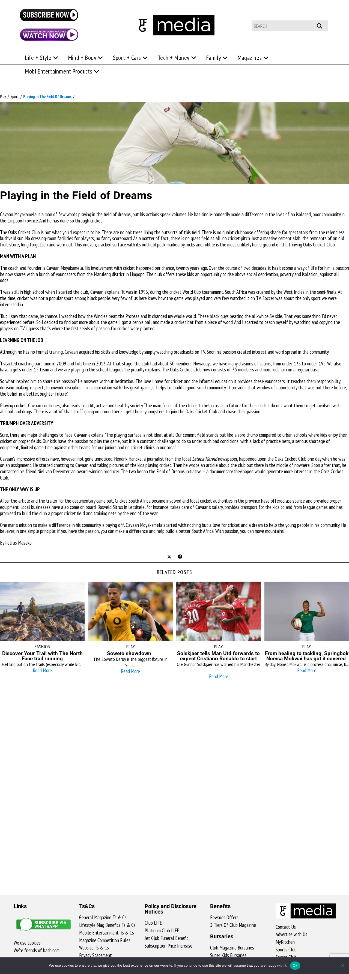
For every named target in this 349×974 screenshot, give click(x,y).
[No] (342, 965)
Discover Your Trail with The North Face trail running (42, 656)
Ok (295, 965)
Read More (42, 670)
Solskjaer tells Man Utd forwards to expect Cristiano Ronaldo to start (218, 656)
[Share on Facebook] (180, 556)
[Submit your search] (322, 25)
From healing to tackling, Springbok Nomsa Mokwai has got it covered (306, 656)
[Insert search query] (290, 25)
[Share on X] (169, 556)
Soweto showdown (130, 653)
